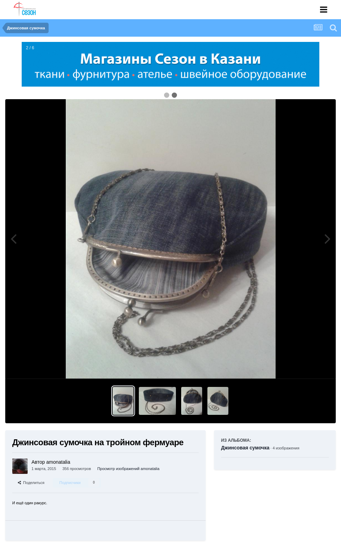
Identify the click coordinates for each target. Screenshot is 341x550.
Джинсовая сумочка (245, 447)
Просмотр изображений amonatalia (128, 469)
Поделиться (31, 483)
